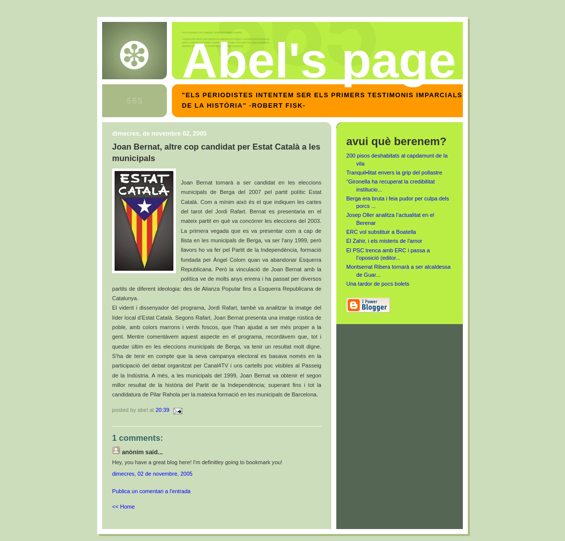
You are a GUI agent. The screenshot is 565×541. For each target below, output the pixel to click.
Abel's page (319, 60)
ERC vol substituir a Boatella (381, 232)
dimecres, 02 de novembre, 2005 (152, 474)
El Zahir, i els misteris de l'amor (384, 241)
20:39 (162, 410)
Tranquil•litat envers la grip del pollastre (394, 173)
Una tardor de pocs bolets (378, 284)
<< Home (123, 507)
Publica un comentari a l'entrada (151, 491)
